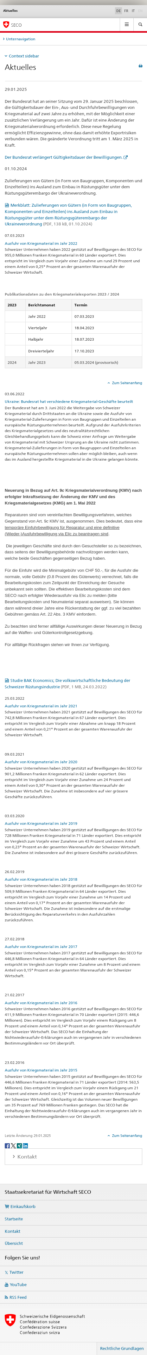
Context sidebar (24, 55)
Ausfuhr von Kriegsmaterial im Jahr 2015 (41, 1070)
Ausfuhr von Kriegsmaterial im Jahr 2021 (41, 706)
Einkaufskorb (22, 1206)
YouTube (18, 1284)
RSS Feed (18, 1297)
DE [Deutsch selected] (118, 11)
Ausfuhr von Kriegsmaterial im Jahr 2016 (41, 1002)
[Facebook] (8, 1145)
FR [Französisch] (126, 11)
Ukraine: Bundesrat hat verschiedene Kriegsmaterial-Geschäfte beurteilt (69, 401)
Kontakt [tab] (26, 1157)
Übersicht (14, 1243)
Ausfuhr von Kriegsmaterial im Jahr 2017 (41, 946)
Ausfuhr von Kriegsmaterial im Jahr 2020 (41, 761)
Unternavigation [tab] (20, 39)
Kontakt (12, 1231)
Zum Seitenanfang (126, 383)
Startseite (14, 1218)
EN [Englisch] (141, 10)
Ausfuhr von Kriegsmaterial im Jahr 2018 (41, 879)
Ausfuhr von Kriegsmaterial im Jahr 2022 (41, 243)
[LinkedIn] (25, 1145)
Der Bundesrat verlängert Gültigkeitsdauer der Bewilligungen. (64, 157)
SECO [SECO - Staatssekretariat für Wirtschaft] (16, 25)
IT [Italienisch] (133, 11)
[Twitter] (14, 1145)
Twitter (16, 1272)
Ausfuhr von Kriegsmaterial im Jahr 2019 (41, 823)
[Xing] (20, 1145)
